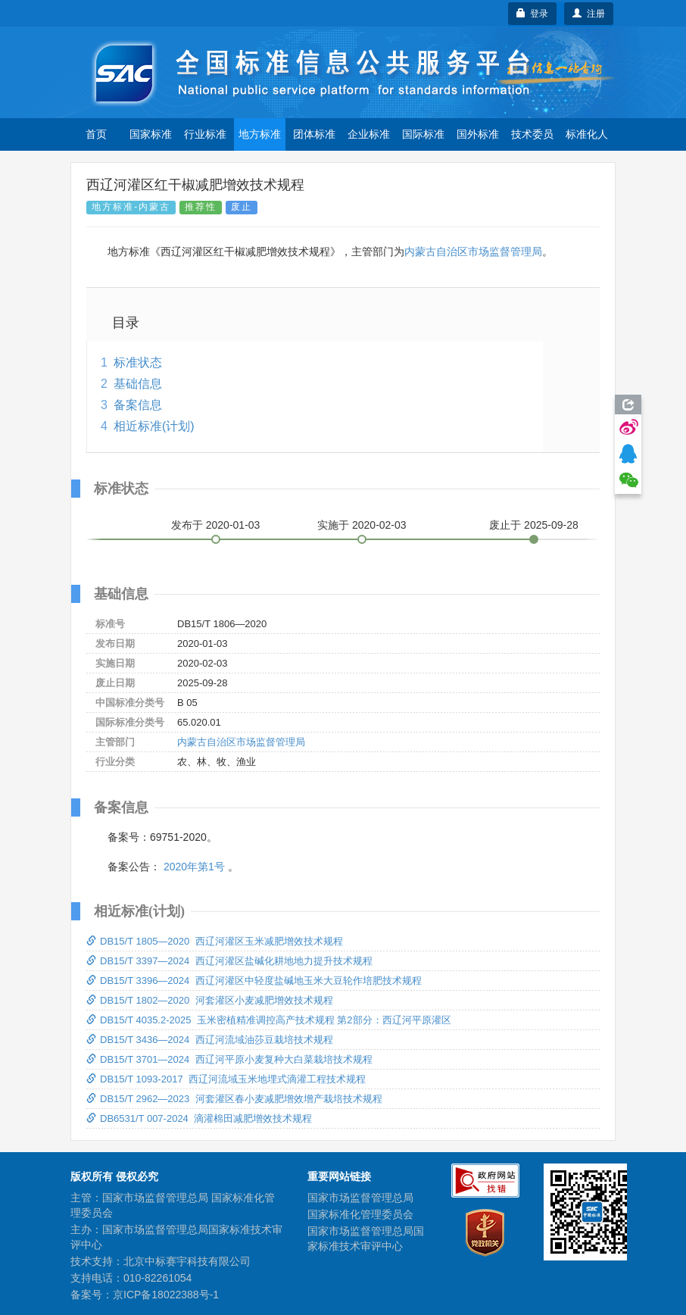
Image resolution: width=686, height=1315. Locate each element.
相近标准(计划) (154, 426)
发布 (215, 525)
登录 (532, 13)
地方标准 (260, 134)
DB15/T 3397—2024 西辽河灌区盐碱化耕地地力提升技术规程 (229, 961)
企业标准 (369, 134)
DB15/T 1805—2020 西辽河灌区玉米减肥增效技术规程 (214, 941)
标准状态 (138, 362)
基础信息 (138, 383)
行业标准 (205, 134)
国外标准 (478, 134)
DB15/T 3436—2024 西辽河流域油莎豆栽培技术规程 (209, 1039)
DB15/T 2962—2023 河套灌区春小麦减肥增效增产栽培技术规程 (234, 1098)
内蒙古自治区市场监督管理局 (473, 251)
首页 (96, 134)
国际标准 (423, 134)
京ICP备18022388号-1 (166, 1294)
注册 (588, 13)
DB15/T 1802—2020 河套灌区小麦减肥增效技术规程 (209, 1000)
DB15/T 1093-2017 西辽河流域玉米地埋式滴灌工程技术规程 (226, 1079)
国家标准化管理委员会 (360, 1214)
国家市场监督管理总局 (360, 1198)
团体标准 (314, 134)
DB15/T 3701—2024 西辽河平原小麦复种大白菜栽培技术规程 (229, 1059)
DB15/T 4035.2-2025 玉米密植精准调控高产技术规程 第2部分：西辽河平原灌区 (268, 1020)
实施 (362, 525)
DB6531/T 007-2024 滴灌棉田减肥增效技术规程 (199, 1118)
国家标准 (150, 134)
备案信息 (138, 404)
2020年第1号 (194, 867)
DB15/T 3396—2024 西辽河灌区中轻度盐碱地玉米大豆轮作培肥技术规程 (254, 980)
